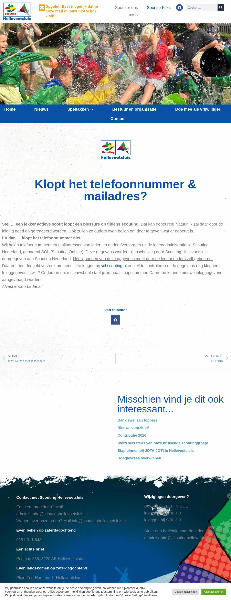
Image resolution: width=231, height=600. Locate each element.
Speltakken (80, 109)
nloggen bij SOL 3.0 (163, 520)
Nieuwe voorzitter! (133, 428)
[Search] (221, 7)
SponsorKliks (159, 7)
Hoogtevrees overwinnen (139, 458)
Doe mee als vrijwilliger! (198, 109)
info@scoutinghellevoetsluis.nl (99, 521)
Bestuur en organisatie (134, 109)
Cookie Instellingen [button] (186, 591)
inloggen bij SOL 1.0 (162, 513)
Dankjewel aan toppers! (138, 420)
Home (10, 109)
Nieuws (41, 109)
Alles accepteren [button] (213, 591)
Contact (118, 118)
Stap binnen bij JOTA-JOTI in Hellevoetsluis (156, 451)
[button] (115, 320)
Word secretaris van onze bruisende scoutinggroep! (163, 443)
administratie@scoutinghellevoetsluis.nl (51, 514)
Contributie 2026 (132, 435)
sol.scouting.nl (114, 265)
